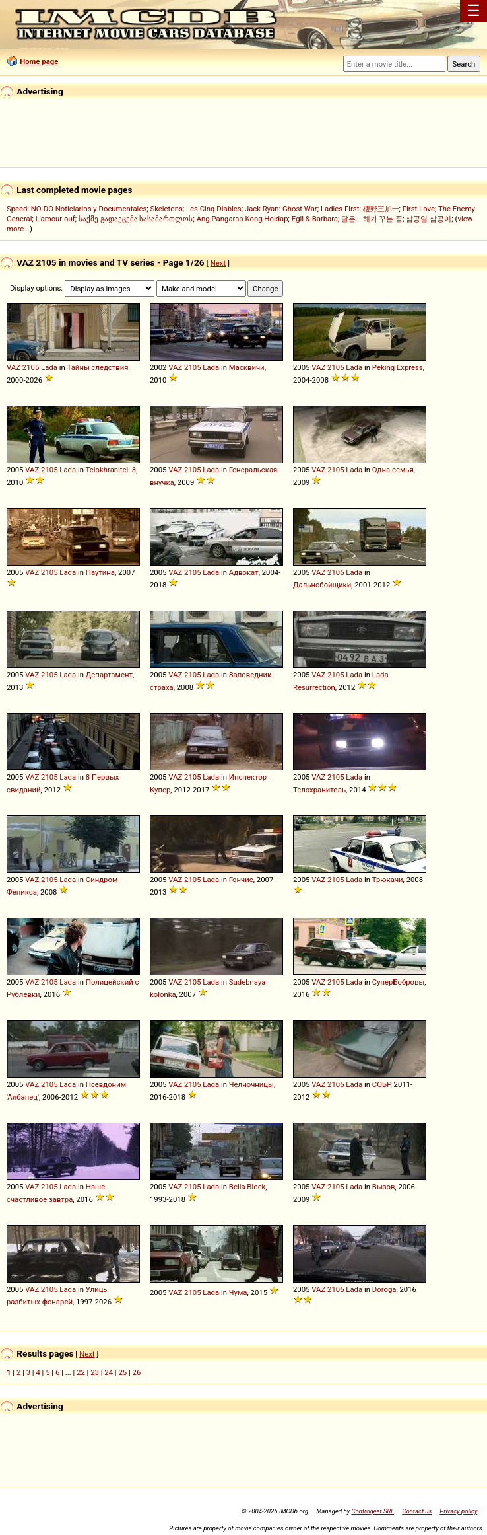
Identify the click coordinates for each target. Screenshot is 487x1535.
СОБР (381, 1084)
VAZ (13, 367)
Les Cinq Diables (214, 208)
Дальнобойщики (322, 584)
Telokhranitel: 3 (111, 469)
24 (108, 1372)
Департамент (109, 674)
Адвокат (244, 572)
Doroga (384, 1289)
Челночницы (251, 1084)
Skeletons (166, 208)
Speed (17, 208)
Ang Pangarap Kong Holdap (242, 218)
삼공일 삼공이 (428, 218)
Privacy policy (458, 1511)
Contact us (417, 1511)
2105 (30, 367)
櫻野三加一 (381, 208)
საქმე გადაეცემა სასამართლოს (136, 218)
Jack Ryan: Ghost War (281, 208)
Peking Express (397, 367)
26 (137, 1372)
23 (94, 1372)
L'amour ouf (55, 218)
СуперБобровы (398, 982)
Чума (238, 1292)
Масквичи (247, 367)
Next (218, 263)
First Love (419, 208)
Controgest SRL (372, 1511)
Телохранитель (319, 789)
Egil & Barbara (315, 218)
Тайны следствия (98, 367)
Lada (49, 367)
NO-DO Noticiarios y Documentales (89, 208)
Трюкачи (387, 879)
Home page (39, 61)
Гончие (241, 879)
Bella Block (247, 1186)
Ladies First (340, 208)
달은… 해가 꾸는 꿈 (372, 218)
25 (122, 1372)
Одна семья (393, 469)
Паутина (100, 572)
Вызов (383, 1186)
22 (81, 1372)
